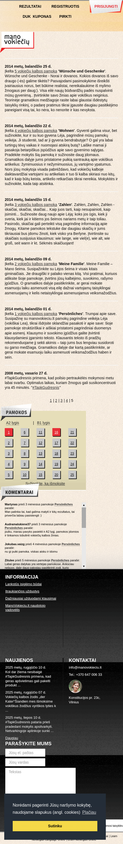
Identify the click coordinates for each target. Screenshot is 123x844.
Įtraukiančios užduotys (22, 591)
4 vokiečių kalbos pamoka (36, 130)
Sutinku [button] (55, 826)
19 (56, 464)
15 (40, 475)
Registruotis (65, 6)
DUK (27, 16)
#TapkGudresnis (46, 387)
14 (40, 464)
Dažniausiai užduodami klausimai (30, 598)
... (19, 685)
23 (72, 453)
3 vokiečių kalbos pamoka (36, 205)
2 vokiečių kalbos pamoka (36, 264)
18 (56, 453)
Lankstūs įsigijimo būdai (23, 584)
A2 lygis (12, 423)
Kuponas (42, 16)
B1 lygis (43, 423)
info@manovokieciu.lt (85, 667)
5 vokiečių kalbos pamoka (36, 71)
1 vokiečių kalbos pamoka (36, 314)
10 (24, 475)
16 (56, 432)
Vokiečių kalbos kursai (17, 42)
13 (40, 453)
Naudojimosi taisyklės (110, 825)
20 (56, 475)
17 (56, 443)
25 (72, 475)
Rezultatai (30, 6)
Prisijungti (106, 6)
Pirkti (65, 16)
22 (72, 443)
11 (40, 432)
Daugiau (11, 738)
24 (72, 464)
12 (40, 443)
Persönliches (63, 504)
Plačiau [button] (89, 812)
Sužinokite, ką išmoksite (45, 483)
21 (72, 432)
